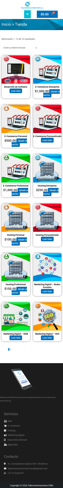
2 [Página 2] (10, 349)
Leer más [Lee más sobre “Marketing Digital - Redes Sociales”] (47, 291)
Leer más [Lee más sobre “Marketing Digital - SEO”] (47, 338)
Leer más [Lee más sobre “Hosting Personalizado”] (47, 239)
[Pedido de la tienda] (20, 48)
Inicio (6, 24)
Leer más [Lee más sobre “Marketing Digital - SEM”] (15, 338)
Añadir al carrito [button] (51, 93)
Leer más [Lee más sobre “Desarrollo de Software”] (15, 91)
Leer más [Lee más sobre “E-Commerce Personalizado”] (47, 140)
